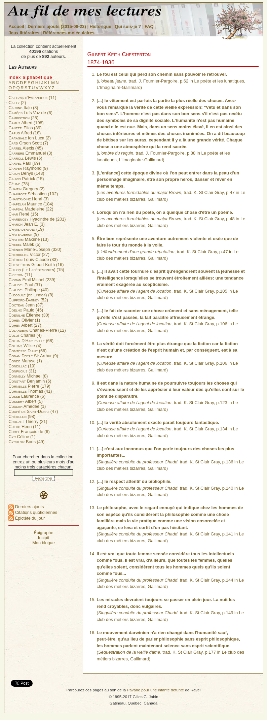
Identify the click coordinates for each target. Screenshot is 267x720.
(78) (18, 183)
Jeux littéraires (24, 32)
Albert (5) (25, 401)
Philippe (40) (28, 289)
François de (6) (28, 431)
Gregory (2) (26, 188)
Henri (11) (24, 426)
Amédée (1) (27, 406)
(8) (30, 294)
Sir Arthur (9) (33, 355)
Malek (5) (24, 244)
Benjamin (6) (29, 381)
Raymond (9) (28, 168)
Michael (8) (28, 376)
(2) (17, 102)
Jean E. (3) (26, 224)
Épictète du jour (26, 518)
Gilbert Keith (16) (36, 264)
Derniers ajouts (26, 506)
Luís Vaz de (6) (30, 112)
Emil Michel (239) (31, 279)
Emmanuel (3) (30, 153)
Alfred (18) (24, 132)
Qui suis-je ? (128, 26)
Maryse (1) (25, 360)
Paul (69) (24, 163)
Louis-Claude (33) (33, 259)
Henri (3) (28, 198)
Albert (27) (24, 325)
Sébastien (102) (33, 193)
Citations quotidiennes (32, 512)
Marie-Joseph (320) (34, 249)
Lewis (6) (25, 158)
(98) (21, 416)
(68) (30, 340)
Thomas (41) (30, 391)
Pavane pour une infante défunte (155, 690)
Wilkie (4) (24, 345)
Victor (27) (28, 254)
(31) (22, 370)
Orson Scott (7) (28, 142)
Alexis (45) (25, 148)
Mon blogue (43, 542)
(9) (23, 234)
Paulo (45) (25, 310)
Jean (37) (25, 304)
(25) (23, 117)
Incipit (43, 537)
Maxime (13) (28, 239)
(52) (28, 299)
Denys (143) (26, 173)
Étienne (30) (28, 315)
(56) (27, 350)
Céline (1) (21, 436)
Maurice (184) (30, 203)
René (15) (23, 214)
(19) (26, 229)
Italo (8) (23, 107)
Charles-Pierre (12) (37, 330)
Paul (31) (25, 284)
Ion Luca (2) (29, 137)
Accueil (16, 26)
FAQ (149, 26)
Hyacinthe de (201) (37, 219)
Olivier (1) (24, 320)
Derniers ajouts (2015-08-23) (57, 26)
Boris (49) (26, 441)
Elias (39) (25, 127)
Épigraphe (43, 532)
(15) (36, 269)
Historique (100, 26)
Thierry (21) (27, 421)
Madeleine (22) (30, 208)
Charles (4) (25, 335)
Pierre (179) (29, 386)
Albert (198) (26, 122)
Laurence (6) (26, 396)
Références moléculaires (68, 32)
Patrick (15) (26, 178)
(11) (32, 97)
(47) (33, 411)
